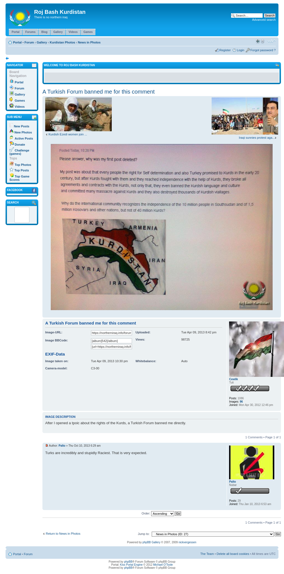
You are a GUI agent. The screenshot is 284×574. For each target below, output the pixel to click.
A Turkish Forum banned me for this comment (98, 92)
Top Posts (21, 170)
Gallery (42, 42)
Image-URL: (53, 332)
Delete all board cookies (233, 553)
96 (241, 401)
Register (225, 50)
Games (20, 100)
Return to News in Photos (63, 533)
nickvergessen (187, 542)
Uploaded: (143, 332)
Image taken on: (57, 361)
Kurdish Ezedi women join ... (68, 134)
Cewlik (233, 379)
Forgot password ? (263, 50)
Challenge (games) (19, 152)
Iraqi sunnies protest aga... (257, 137)
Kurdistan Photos (62, 42)
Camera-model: (56, 368)
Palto (62, 445)
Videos (20, 106)
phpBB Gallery (151, 542)
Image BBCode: (56, 340)
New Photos (23, 132)
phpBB (128, 561)
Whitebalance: (146, 361)
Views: (140, 339)
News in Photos (89, 42)
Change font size (272, 41)
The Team (207, 553)
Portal (17, 42)
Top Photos (23, 164)
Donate (20, 144)
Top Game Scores (19, 178)
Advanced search (264, 19)
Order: (161, 513)
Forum (29, 42)
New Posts (21, 126)
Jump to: (143, 534)
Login (240, 50)
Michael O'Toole (163, 564)
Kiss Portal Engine (131, 564)
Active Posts (24, 138)
